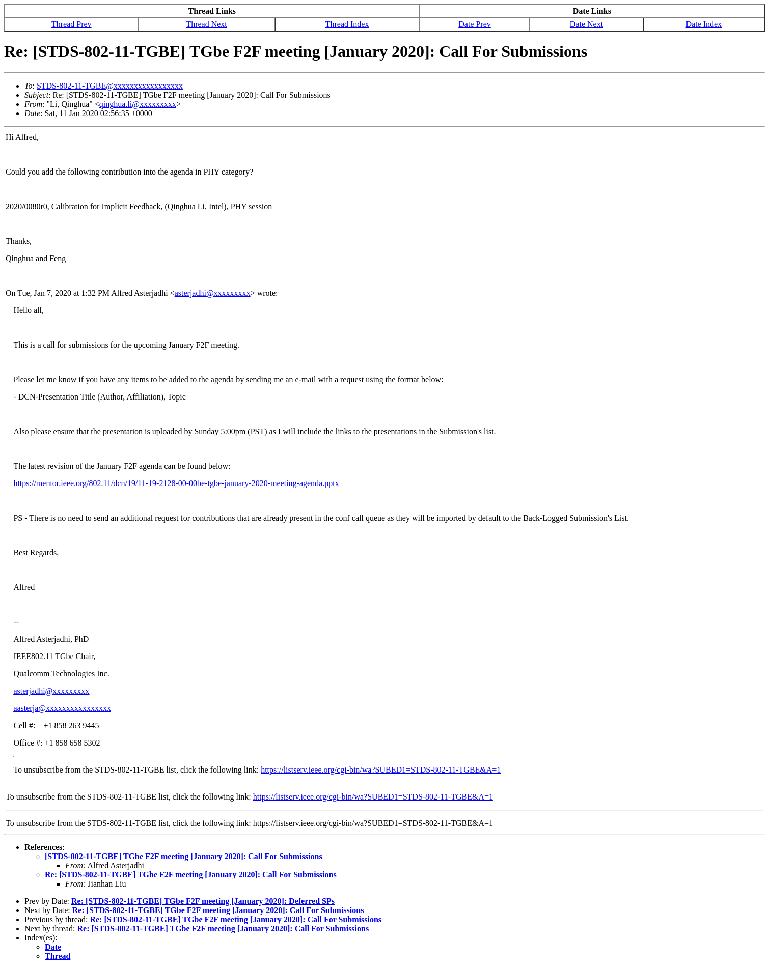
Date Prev (474, 24)
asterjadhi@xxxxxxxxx (213, 293)
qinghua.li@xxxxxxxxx (137, 104)
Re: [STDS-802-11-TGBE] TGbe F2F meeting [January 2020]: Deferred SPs (203, 901)
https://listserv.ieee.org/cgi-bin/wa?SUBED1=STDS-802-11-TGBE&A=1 (381, 769)
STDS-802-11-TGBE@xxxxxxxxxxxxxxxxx (110, 85)
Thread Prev (71, 24)
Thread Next (206, 24)
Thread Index (347, 24)
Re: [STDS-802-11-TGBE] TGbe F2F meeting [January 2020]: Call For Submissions (191, 874)
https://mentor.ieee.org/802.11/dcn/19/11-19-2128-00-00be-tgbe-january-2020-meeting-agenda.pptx (176, 483)
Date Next (586, 24)
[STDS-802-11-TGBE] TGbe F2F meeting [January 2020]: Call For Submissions (183, 856)
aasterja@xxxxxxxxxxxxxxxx (62, 708)
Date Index (703, 24)
